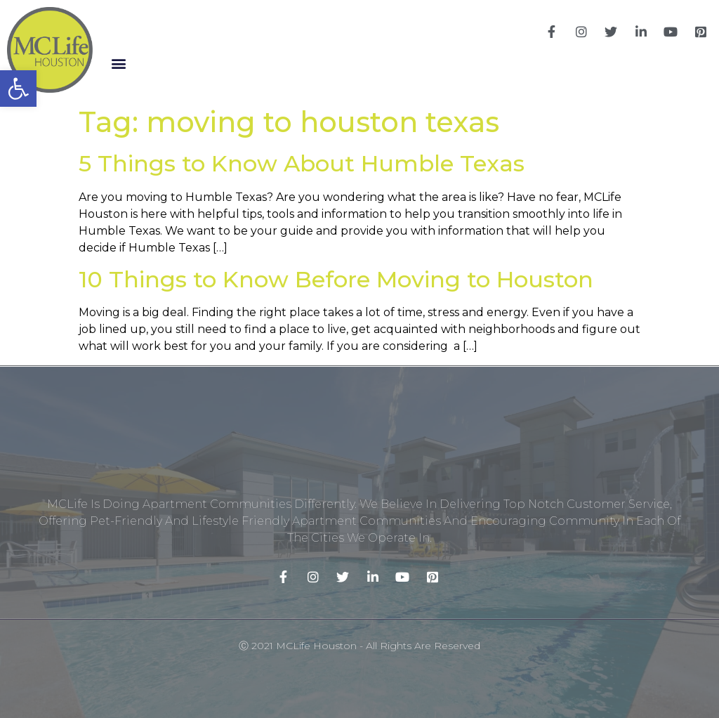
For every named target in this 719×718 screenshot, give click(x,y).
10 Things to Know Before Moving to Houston (336, 279)
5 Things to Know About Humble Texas (302, 163)
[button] (118, 63)
